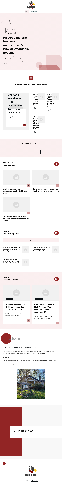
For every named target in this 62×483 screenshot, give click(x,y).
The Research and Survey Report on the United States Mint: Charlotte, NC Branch (16, 220)
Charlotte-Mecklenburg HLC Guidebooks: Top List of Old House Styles (15, 106)
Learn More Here (31, 367)
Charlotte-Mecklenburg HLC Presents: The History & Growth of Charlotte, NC (41, 250)
